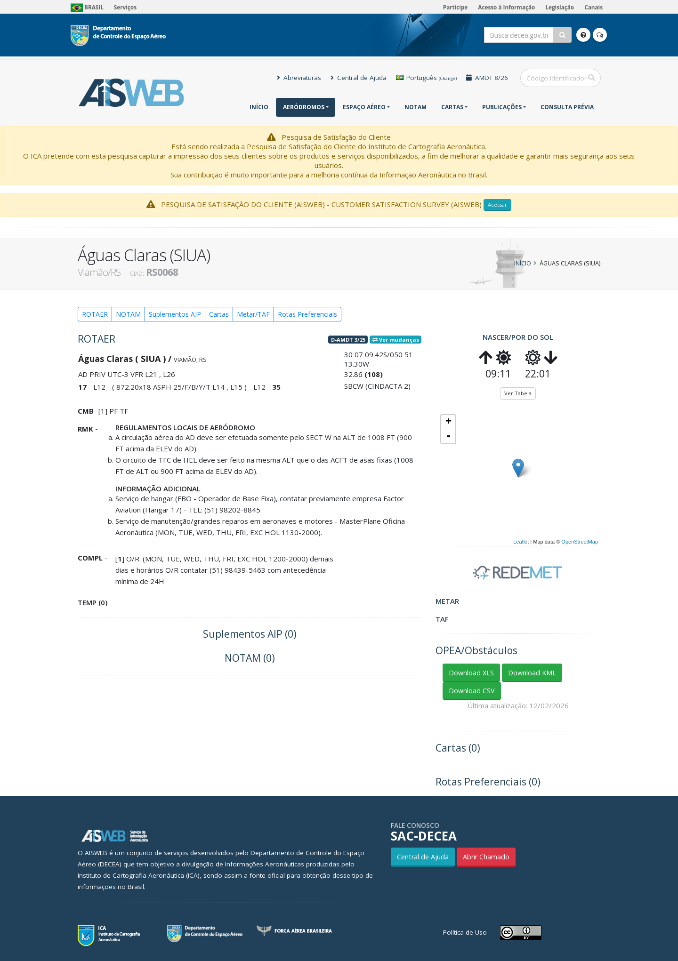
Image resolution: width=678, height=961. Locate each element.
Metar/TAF (253, 314)
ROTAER (95, 314)
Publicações (502, 107)
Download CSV (472, 690)
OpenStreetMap (579, 542)
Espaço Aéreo (364, 107)
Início (259, 107)
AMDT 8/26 (487, 77)
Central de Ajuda (359, 77)
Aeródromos (303, 107)
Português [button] (426, 77)
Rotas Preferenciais (307, 314)
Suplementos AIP (175, 314)
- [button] (448, 436)
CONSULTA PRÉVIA (567, 107)
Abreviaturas (299, 77)
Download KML (532, 672)
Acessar (497, 204)
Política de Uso (465, 932)
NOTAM (415, 107)
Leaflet (521, 542)
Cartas (452, 107)
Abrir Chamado (486, 856)
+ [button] (448, 422)
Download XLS (471, 672)
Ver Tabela (518, 393)
